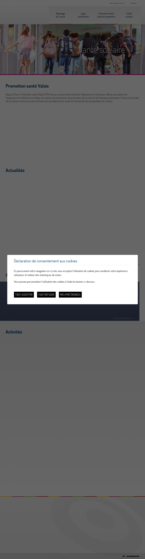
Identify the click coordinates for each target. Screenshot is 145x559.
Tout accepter (24, 294)
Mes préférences (70, 294)
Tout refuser (46, 294)
